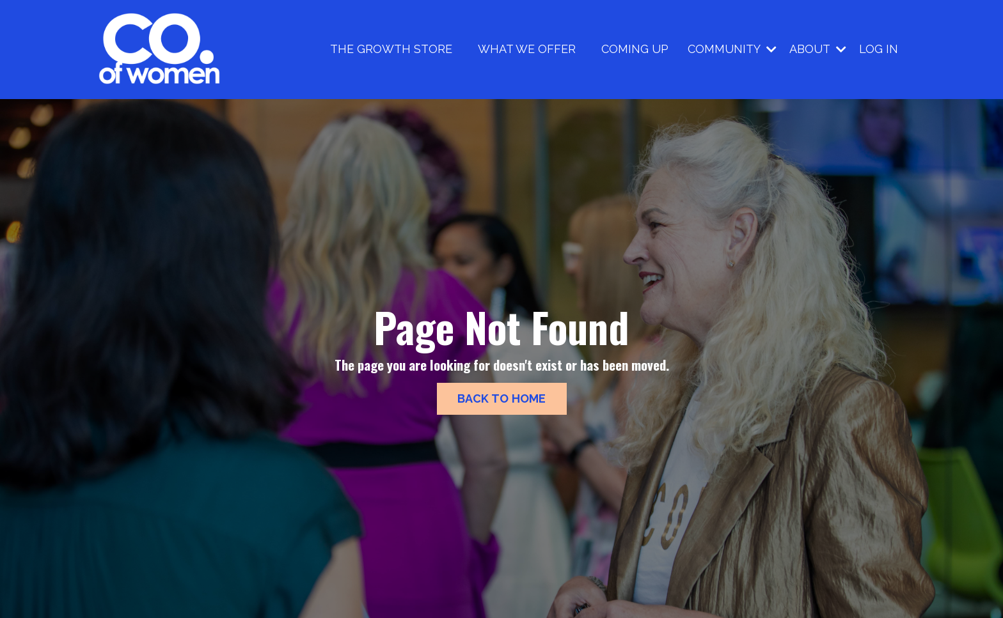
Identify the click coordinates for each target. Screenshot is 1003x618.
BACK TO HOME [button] (501, 398)
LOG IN (878, 49)
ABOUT (817, 49)
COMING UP (634, 49)
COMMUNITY (732, 49)
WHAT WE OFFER (527, 49)
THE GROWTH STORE (391, 49)
